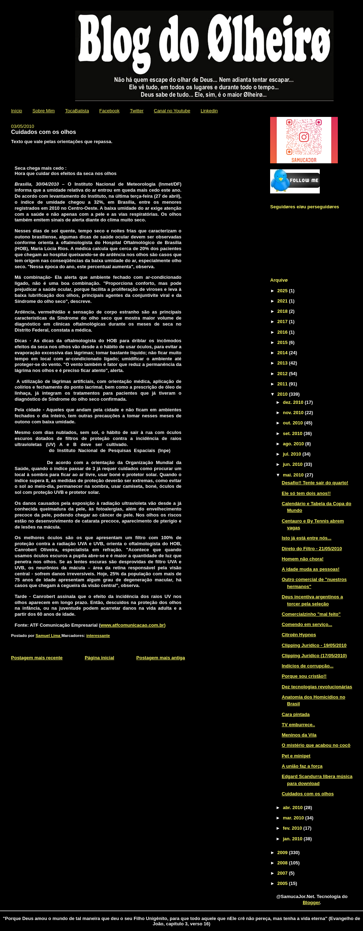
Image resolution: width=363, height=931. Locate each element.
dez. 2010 (294, 402)
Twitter (136, 110)
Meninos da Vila (299, 735)
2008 (283, 862)
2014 (283, 352)
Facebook (109, 110)
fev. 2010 (293, 828)
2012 (283, 373)
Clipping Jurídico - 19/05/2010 (314, 645)
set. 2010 (293, 433)
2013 (283, 363)
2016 (283, 332)
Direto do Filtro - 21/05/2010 (312, 548)
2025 (283, 290)
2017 (283, 321)
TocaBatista (77, 110)
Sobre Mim (44, 110)
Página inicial (99, 657)
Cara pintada (296, 714)
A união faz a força (302, 766)
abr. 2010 (293, 807)
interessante (98, 635)
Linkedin (209, 110)
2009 (283, 852)
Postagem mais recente (36, 657)
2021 (283, 301)
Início (16, 110)
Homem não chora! (303, 559)
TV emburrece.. (298, 724)
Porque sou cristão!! (304, 676)
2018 (283, 311)
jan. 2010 (293, 838)
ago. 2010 (294, 443)
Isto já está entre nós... (306, 538)
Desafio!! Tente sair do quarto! (315, 482)
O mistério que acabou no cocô (316, 745)
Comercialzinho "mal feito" (311, 614)
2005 (283, 883)
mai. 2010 (294, 475)
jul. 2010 (292, 454)
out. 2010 (293, 422)
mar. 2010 (294, 817)
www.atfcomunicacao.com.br (132, 625)
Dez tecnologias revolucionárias (317, 686)
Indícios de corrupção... (308, 665)
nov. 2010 (294, 412)
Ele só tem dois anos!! (306, 493)
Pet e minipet (296, 755)
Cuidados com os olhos (308, 793)
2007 (283, 873)
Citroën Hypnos (299, 634)
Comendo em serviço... (307, 624)
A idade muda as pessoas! (311, 569)
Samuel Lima (48, 635)
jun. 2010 (293, 464)
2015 (283, 342)
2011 (283, 383)
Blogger (311, 902)
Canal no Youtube (172, 110)
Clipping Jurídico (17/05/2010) (314, 655)
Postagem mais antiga (160, 657)
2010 (283, 394)
